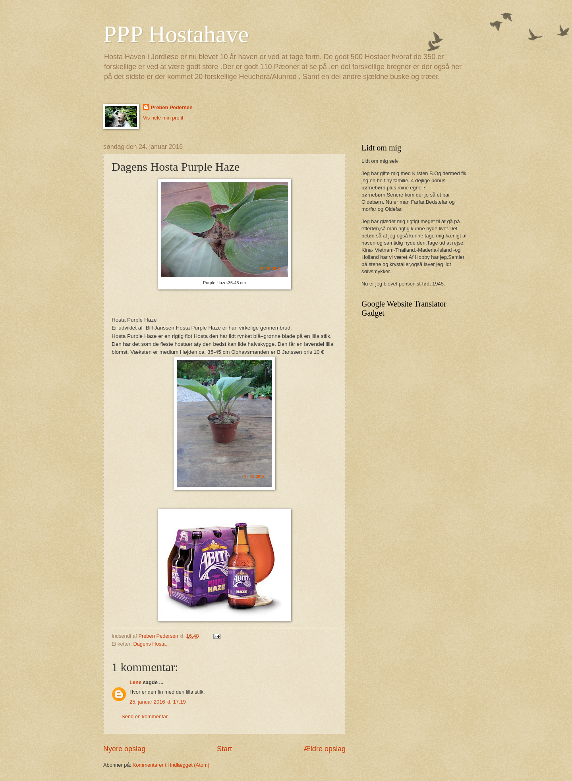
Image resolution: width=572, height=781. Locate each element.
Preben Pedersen (172, 107)
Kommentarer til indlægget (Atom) (171, 765)
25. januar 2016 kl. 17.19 (157, 702)
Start (224, 749)
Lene (135, 682)
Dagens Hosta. (150, 644)
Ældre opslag (324, 749)
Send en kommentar (145, 716)
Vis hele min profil (163, 118)
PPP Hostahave (176, 34)
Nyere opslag (124, 749)
